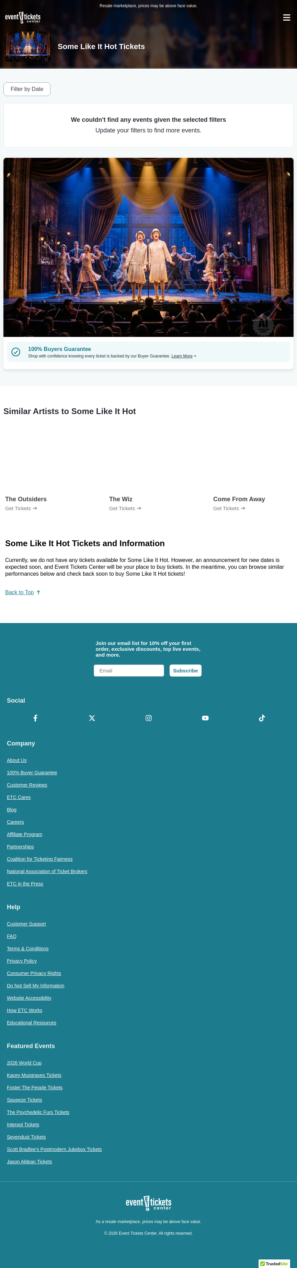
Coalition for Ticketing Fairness (39, 859)
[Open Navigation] (286, 17)
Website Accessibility (29, 998)
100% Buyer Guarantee (32, 772)
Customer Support (26, 924)
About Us (17, 760)
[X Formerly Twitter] (92, 718)
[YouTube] (205, 718)
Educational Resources (31, 1022)
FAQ (11, 936)
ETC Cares (19, 797)
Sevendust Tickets (26, 1137)
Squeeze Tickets (24, 1100)
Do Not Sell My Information (35, 985)
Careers (15, 822)
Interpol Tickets (23, 1124)
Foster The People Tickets (34, 1087)
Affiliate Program (24, 834)
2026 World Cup (24, 1063)
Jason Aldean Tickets (29, 1161)
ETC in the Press (25, 884)
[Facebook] (35, 718)
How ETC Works (24, 1010)
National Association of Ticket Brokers (47, 871)
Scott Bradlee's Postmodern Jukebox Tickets (54, 1149)
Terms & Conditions (27, 948)
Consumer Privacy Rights (34, 973)
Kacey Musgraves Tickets (34, 1075)
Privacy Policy (22, 961)
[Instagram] (148, 718)
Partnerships (20, 846)
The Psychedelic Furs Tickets (38, 1112)
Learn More (184, 356)
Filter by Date (27, 89)
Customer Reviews (27, 785)
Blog (11, 809)
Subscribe (185, 670)
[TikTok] (261, 718)
